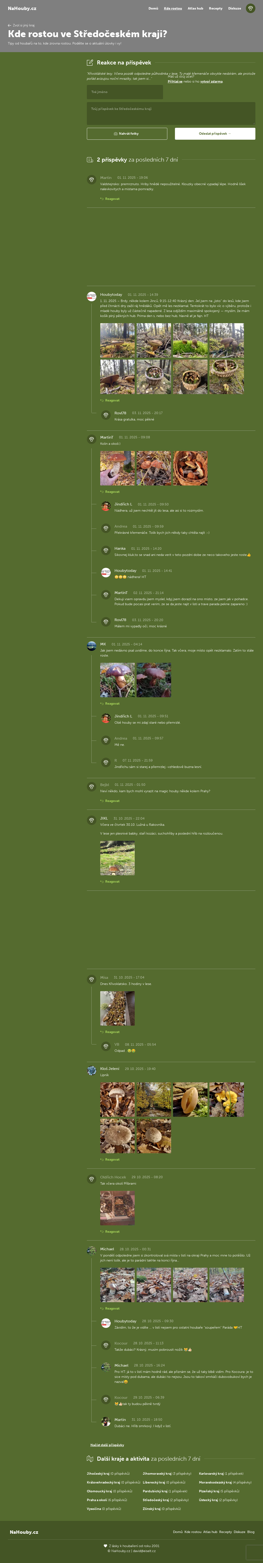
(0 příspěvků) (108, 1474)
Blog (250, 1532)
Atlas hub (195, 8)
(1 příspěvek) (221, 1474)
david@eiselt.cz (144, 1551)
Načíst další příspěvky (107, 1445)
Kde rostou (173, 8)
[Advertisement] (43, 129)
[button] (127, 134)
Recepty (216, 8)
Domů (153, 8)
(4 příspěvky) (225, 1482)
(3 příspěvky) (167, 1474)
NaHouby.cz (22, 8)
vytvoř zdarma (211, 81)
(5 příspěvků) (219, 1491)
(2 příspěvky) (166, 1500)
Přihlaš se (175, 81)
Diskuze (234, 8)
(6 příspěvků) (107, 1500)
